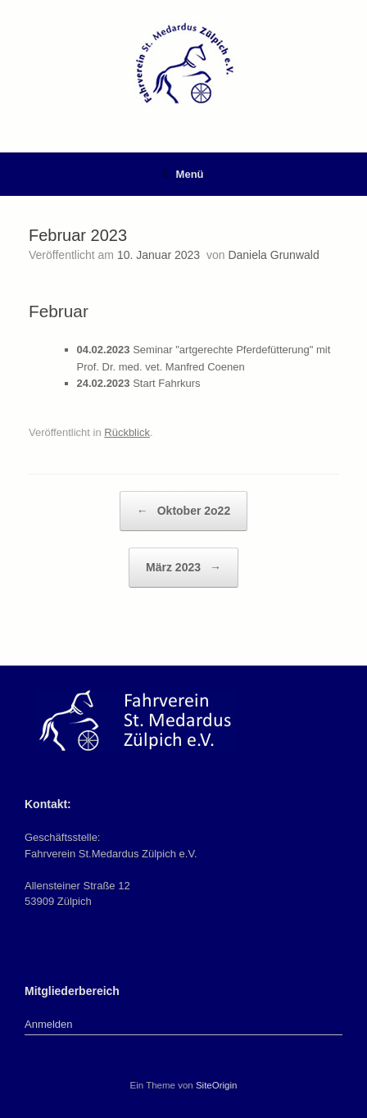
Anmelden (49, 1024)
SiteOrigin (217, 1085)
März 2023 (183, 567)
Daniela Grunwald (273, 254)
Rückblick (127, 432)
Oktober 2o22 (183, 511)
